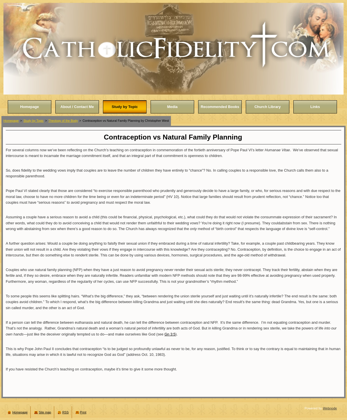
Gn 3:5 (169, 334)
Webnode (330, 408)
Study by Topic (34, 120)
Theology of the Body (63, 120)
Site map (45, 412)
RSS (65, 412)
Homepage (11, 120)
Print (83, 412)
